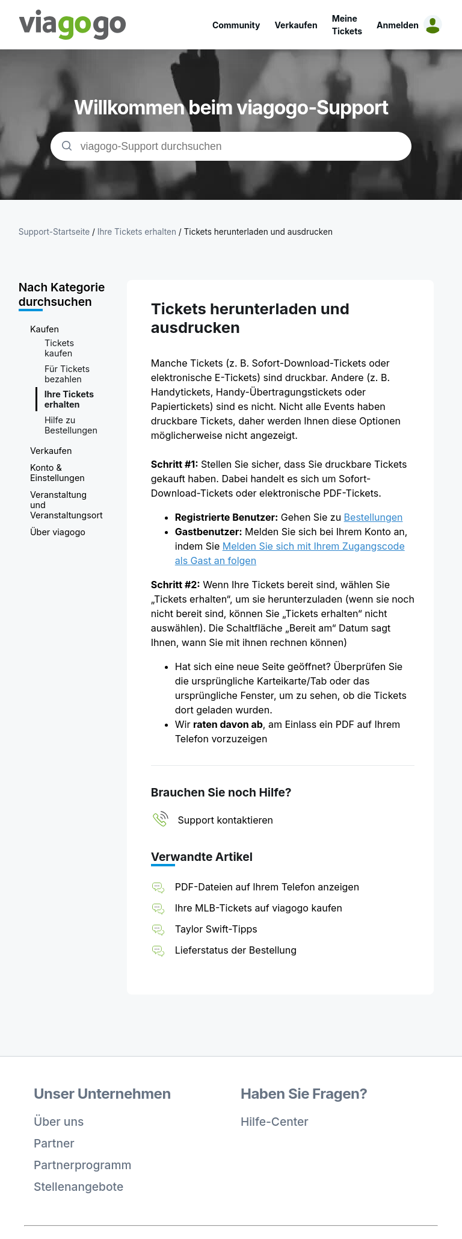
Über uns (59, 1121)
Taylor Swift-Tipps (216, 929)
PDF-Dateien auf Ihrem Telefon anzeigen (267, 887)
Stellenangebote (78, 1186)
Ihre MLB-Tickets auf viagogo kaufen (258, 908)
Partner (54, 1143)
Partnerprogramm (83, 1165)
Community (236, 25)
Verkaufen (295, 25)
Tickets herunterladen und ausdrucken (258, 232)
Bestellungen (373, 517)
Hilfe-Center (275, 1121)
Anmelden (398, 25)
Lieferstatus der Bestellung (236, 950)
